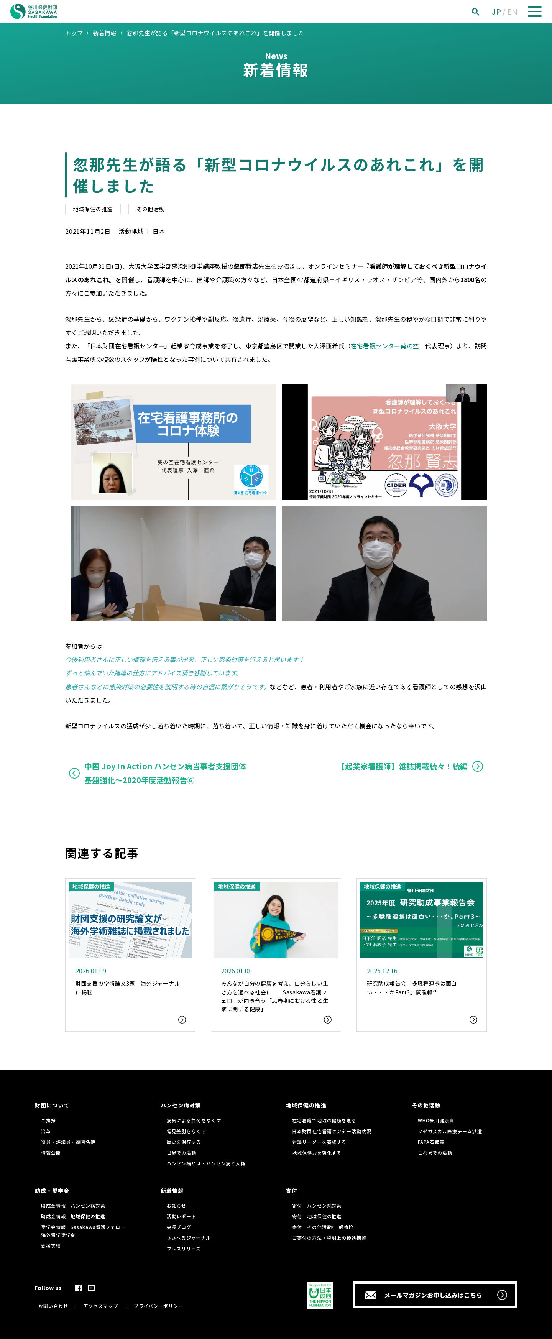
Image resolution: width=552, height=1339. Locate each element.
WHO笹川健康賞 (436, 1120)
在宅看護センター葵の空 (385, 345)
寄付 (291, 1190)
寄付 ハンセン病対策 (317, 1205)
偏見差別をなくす (186, 1131)
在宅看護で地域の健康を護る (324, 1120)
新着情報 (172, 1190)
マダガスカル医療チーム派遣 (450, 1131)
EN (512, 11)
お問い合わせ (53, 1306)
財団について (52, 1105)
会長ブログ (179, 1227)
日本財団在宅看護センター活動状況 (331, 1131)
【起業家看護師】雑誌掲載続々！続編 (402, 766)
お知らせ (177, 1205)
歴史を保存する (184, 1142)
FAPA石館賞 (431, 1142)
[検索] (484, 11)
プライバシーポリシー (158, 1306)
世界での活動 (181, 1152)
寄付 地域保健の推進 (317, 1216)
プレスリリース (184, 1248)
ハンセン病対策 (181, 1105)
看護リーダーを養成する (319, 1142)
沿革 (46, 1131)
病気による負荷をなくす (194, 1120)
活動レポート (181, 1216)
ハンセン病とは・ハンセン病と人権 (206, 1163)
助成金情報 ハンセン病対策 (73, 1205)
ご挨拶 (48, 1120)
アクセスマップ (101, 1306)
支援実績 (51, 1245)
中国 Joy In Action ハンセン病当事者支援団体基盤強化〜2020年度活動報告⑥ (165, 773)
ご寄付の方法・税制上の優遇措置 (329, 1237)
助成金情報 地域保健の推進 (73, 1216)
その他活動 (150, 209)
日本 (159, 231)
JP (496, 11)
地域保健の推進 (93, 209)
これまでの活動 (435, 1152)
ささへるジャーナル (189, 1237)
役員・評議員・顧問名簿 (68, 1142)
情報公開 (51, 1152)
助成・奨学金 (52, 1190)
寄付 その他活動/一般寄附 (323, 1227)
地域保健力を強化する (317, 1152)
